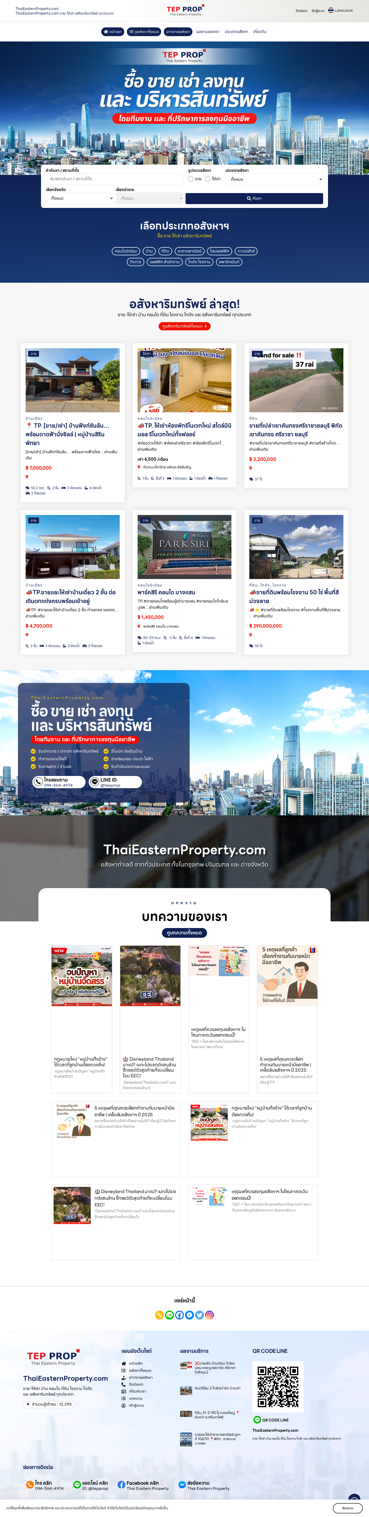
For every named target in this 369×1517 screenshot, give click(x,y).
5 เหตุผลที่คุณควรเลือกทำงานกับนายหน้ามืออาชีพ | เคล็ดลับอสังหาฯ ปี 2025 (285, 1064)
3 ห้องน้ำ (71, 646)
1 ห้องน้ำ (197, 478)
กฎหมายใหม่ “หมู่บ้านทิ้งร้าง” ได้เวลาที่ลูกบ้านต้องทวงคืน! (80, 1061)
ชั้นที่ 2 (158, 478)
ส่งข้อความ (198, 1483)
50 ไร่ (255, 646)
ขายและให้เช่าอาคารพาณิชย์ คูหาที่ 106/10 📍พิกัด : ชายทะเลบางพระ (217, 1439)
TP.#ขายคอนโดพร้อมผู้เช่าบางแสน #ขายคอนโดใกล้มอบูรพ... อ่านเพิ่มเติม (183, 604)
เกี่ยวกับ (260, 31)
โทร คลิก (43, 1483)
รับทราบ (347, 1508)
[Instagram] (209, 1315)
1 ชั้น (143, 478)
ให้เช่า (146, 353)
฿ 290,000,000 (265, 626)
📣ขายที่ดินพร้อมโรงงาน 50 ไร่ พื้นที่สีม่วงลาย (294, 597)
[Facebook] (179, 1315)
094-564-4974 (58, 785)
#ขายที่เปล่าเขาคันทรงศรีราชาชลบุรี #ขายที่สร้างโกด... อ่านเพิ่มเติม (294, 446)
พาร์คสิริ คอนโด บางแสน (166, 592)
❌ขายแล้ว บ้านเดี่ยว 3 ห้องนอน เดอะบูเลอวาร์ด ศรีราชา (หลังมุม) (215, 1368)
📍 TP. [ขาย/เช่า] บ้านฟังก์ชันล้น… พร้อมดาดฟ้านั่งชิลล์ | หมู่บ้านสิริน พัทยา (67, 434)
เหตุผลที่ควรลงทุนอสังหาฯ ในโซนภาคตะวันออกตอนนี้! (218, 1032)
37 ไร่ (255, 479)
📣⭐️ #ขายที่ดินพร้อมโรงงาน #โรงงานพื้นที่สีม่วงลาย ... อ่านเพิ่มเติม (294, 613)
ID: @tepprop (95, 1489)
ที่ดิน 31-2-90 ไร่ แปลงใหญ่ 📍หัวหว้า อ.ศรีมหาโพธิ (217, 1415)
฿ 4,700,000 (39, 626)
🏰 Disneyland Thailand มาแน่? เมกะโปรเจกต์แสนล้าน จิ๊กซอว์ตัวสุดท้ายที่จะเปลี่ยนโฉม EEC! (149, 1067)
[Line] (169, 1315)
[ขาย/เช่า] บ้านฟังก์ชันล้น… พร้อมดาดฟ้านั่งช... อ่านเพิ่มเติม (71, 455)
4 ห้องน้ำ (93, 488)
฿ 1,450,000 (151, 617)
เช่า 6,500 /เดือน (153, 459)
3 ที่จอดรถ (92, 646)
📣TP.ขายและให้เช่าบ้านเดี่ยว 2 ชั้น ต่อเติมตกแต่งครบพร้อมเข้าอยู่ (71, 597)
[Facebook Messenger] (189, 1315)
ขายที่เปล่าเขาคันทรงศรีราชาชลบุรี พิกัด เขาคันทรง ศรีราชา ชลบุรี (295, 430)
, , (267, 585)
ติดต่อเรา (302, 11)
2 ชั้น (53, 488)
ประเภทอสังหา (236, 31)
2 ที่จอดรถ (36, 493)
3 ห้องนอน (71, 488)
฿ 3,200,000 (262, 459)
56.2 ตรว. (35, 488)
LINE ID (108, 779)
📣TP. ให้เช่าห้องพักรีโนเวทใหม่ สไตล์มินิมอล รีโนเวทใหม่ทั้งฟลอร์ (184, 430)
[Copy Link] (159, 1315)
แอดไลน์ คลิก (95, 1483)
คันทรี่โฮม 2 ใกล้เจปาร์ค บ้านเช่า (217, 1388)
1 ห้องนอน (177, 478)
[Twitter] (199, 1315)
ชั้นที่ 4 (186, 637)
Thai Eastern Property (148, 1489)
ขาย (33, 353)
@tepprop (110, 785)
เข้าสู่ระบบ (318, 11)
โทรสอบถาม (56, 779)
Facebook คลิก (143, 1483)
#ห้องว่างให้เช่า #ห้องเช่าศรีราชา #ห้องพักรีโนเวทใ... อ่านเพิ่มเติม (181, 446)
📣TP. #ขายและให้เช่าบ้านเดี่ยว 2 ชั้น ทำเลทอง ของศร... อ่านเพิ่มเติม (72, 613)
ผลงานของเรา (208, 31)
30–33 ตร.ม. (149, 637)
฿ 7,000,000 (39, 468)
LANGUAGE (344, 10)
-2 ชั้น (170, 637)
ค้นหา (254, 198)
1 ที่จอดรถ (218, 478)
